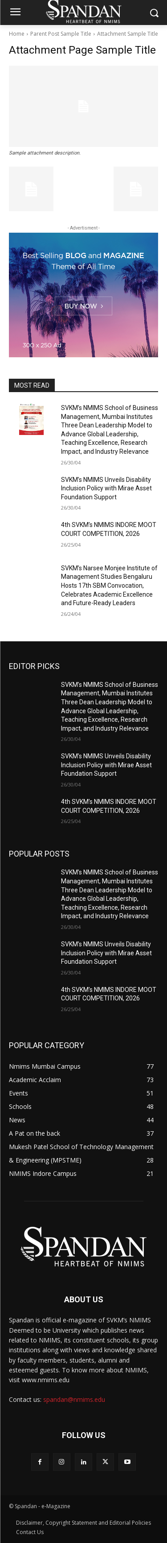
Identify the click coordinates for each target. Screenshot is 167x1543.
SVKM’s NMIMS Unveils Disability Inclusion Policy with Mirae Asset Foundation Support (106, 488)
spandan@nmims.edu (74, 1399)
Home (16, 34)
